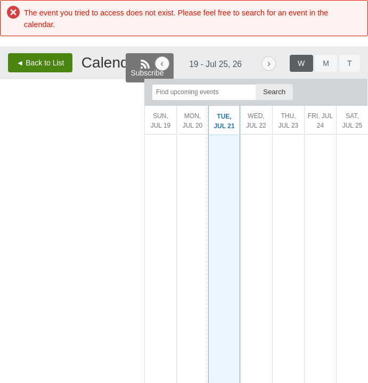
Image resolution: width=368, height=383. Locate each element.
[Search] (274, 91)
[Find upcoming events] (204, 92)
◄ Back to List (40, 63)
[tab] (301, 63)
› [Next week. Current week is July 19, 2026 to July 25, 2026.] (269, 63)
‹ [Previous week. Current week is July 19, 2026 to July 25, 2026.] (161, 63)
